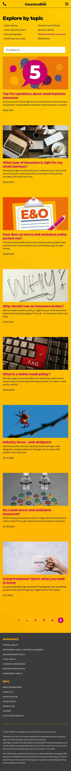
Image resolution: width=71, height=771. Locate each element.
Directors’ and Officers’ (14, 669)
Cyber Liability (9, 659)
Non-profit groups (13, 34)
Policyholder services (13, 716)
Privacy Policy (31, 732)
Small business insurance (52, 34)
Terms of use (9, 706)
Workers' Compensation (14, 664)
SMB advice (44, 38)
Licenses (7, 711)
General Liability (10, 645)
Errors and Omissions (15, 29)
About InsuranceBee (12, 687)
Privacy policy (9, 701)
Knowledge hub (10, 696)
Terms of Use (43, 732)
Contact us (8, 692)
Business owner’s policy (14, 654)
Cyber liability (11, 25)
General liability (46, 29)
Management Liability (13, 673)
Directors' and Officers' (49, 25)
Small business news (14, 38)
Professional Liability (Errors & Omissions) (23, 650)
